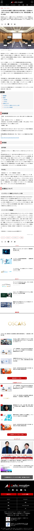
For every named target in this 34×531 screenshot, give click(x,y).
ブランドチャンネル (25, 505)
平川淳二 (5, 101)
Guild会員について (20, 511)
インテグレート (15, 237)
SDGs (22, 237)
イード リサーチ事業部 (8, 107)
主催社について (6, 103)
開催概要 (4, 95)
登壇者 (4, 97)
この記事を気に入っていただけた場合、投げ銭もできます (17, 477)
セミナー (8, 237)
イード (3, 237)
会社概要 (17, 515)
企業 (23, 4)
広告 (19, 4)
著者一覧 (5, 511)
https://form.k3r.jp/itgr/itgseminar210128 (10, 137)
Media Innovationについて (12, 511)
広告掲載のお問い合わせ (8, 513)
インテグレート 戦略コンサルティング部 (11, 105)
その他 (8, 508)
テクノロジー (13, 4)
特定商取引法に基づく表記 (11, 515)
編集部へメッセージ (27, 511)
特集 (27, 4)
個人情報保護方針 (27, 513)
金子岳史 (5, 99)
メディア (7, 4)
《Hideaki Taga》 (30, 234)
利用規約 (14, 513)
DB (25, 508)
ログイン (9, 494)
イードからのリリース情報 (24, 515)
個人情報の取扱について (20, 513)
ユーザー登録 (25, 494)
